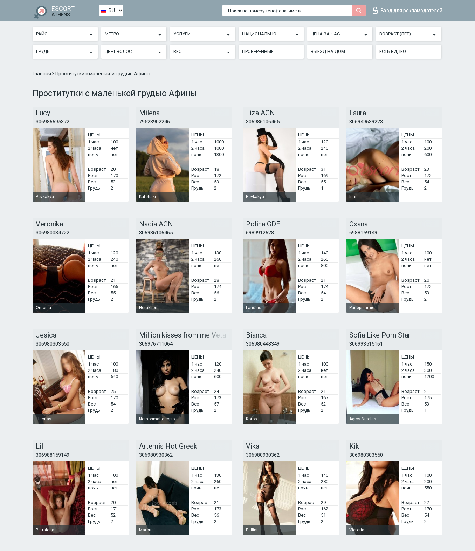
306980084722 (52, 233)
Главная (42, 73)
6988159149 (363, 233)
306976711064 (156, 344)
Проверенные (258, 51)
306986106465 (263, 121)
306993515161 (366, 344)
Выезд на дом (328, 51)
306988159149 (52, 455)
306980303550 (52, 344)
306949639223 (366, 121)
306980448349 (263, 344)
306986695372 (52, 121)
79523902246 (154, 121)
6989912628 (260, 233)
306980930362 (156, 455)
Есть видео (392, 51)
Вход (407, 10)
